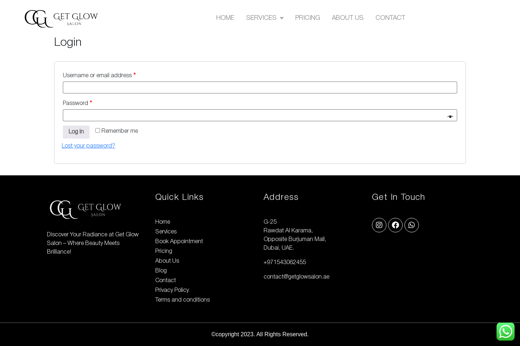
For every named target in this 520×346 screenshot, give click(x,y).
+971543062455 (285, 262)
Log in (76, 132)
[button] (265, 18)
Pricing (307, 18)
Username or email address (99, 75)
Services (264, 18)
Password (77, 103)
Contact (390, 18)
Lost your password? (88, 146)
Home (225, 18)
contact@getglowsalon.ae (296, 277)
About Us (348, 18)
